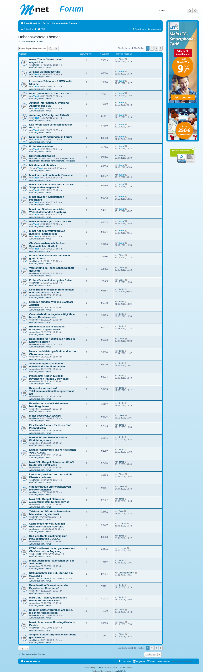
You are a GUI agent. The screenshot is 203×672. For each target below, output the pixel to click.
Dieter (36, 65)
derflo (36, 295)
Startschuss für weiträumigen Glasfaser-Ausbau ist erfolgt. (47, 525)
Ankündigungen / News (40, 67)
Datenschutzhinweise (42, 155)
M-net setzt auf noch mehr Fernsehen (51, 175)
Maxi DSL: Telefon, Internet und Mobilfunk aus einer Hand (48, 599)
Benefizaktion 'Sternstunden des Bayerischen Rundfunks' (49, 587)
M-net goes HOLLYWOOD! (45, 415)
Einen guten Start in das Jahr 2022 (50, 93)
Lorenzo (37, 529)
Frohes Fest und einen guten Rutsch (51, 280)
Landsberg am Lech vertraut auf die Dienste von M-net (50, 476)
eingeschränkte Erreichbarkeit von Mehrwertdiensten (50, 488)
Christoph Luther (41, 578)
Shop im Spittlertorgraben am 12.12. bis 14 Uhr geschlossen (51, 611)
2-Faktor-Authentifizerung (44, 71)
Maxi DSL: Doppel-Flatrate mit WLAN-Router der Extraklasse (51, 463)
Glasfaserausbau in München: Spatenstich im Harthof (47, 245)
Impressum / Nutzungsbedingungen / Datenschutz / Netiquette (52, 159)
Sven (35, 158)
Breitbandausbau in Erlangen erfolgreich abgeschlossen (46, 328)
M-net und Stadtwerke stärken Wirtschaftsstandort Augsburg (47, 210)
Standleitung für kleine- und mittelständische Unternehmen (47, 365)
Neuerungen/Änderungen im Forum (50, 137)
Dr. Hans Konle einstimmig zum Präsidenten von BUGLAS (48, 537)
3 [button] (156, 48)
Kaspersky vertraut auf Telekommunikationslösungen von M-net (51, 391)
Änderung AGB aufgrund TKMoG (49, 115)
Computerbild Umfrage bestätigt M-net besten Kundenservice (52, 316)
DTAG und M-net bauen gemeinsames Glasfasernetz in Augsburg (52, 550)
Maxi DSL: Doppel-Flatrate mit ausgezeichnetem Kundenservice (49, 500)
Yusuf (36, 74)
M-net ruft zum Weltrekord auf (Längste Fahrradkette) (47, 232)
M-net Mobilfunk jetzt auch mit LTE (50, 221)
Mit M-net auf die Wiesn (43, 165)
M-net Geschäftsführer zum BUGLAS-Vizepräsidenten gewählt (51, 186)
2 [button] (152, 48)
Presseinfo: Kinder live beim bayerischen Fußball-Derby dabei (49, 377)
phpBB (99, 668)
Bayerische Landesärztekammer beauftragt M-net (48, 405)
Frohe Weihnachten (41, 146)
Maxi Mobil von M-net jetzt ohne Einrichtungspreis (48, 439)
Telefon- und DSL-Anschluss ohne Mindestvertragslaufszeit (49, 513)
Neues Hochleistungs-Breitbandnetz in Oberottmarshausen (52, 353)
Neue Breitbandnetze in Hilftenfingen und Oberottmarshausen (51, 291)
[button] (161, 48)
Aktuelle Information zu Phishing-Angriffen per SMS (49, 104)
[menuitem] (41, 29)
